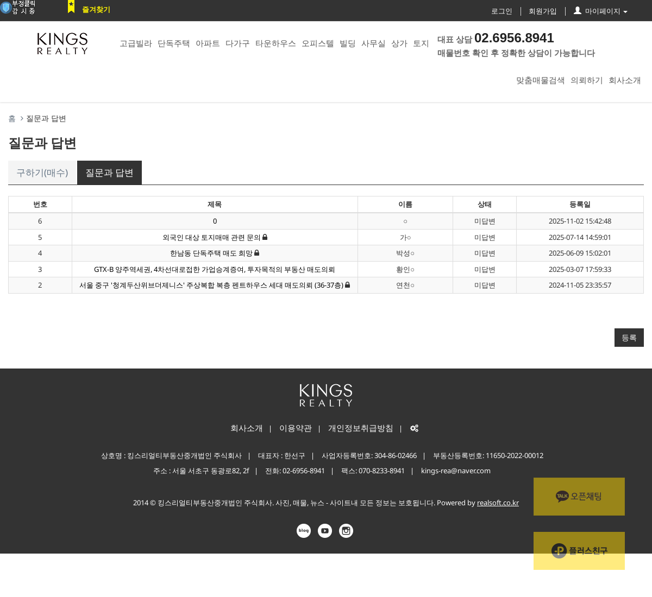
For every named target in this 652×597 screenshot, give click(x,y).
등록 (629, 337)
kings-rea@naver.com (456, 470)
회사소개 (625, 79)
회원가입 (543, 11)
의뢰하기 (586, 79)
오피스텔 (318, 42)
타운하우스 (275, 42)
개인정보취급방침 (360, 427)
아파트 (208, 42)
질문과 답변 (109, 172)
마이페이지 (600, 11)
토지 (421, 42)
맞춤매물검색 (540, 79)
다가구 (237, 42)
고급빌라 (136, 42)
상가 (399, 42)
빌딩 (348, 42)
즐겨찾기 (96, 9)
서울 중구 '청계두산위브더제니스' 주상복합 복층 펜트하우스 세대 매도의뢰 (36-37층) (212, 285)
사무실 (373, 42)
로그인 (501, 11)
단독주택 (174, 42)
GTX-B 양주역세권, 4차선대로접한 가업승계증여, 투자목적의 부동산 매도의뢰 (214, 269)
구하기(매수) (42, 172)
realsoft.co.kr (498, 502)
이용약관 (295, 427)
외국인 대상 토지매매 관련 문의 (211, 237)
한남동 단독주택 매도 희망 (211, 253)
